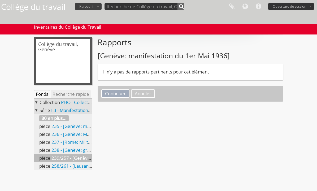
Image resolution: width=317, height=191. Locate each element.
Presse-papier (231, 6)
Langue (245, 6)
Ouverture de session (289, 6)
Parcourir (86, 6)
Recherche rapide (71, 94)
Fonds (42, 94)
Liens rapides (258, 6)
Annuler (143, 93)
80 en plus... (54, 118)
